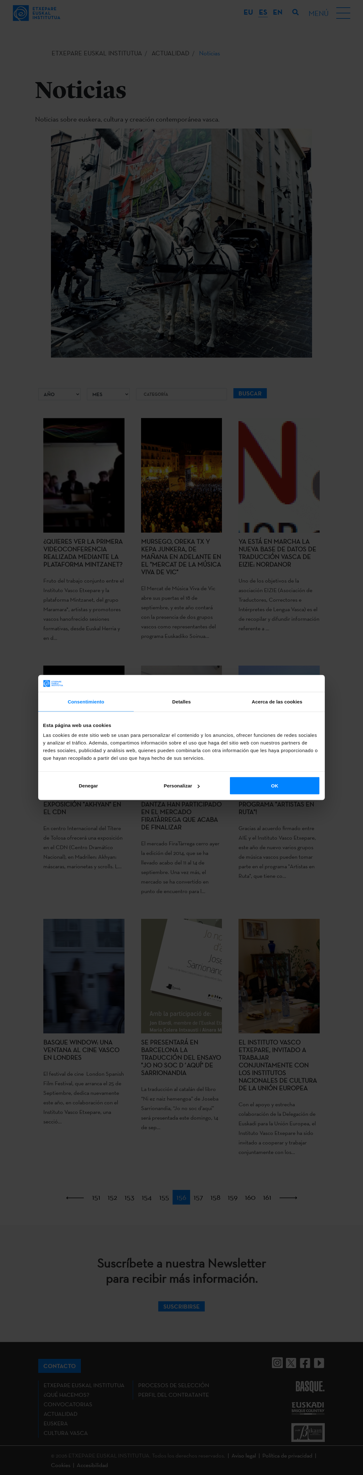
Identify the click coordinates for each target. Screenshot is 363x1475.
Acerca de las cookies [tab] (277, 701)
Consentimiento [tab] (86, 701)
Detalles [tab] (181, 701)
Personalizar (182, 785)
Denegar (88, 785)
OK (274, 785)
